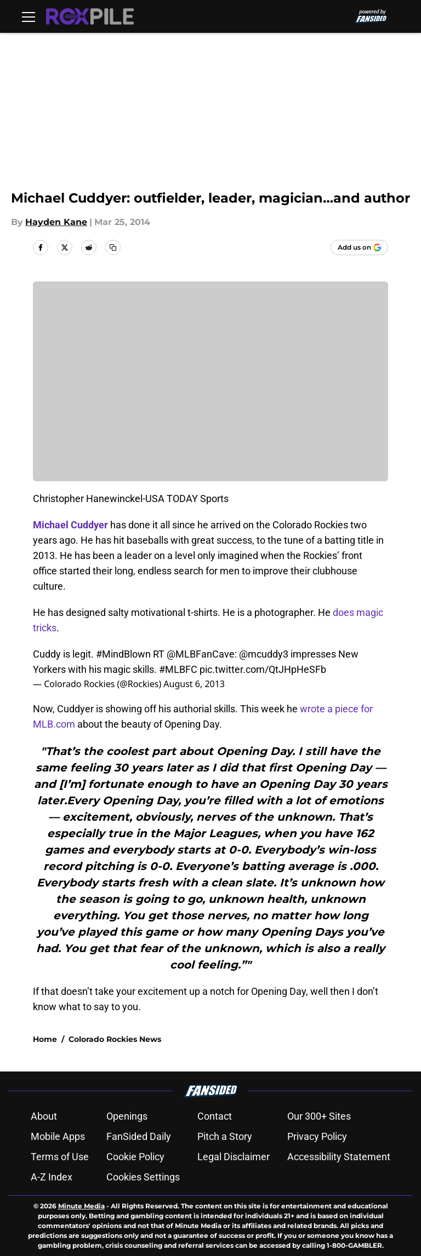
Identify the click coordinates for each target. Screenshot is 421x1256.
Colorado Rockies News (115, 1039)
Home (45, 1039)
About (44, 1116)
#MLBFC (178, 669)
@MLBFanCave (201, 654)
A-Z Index (51, 1177)
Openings (126, 1116)
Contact (214, 1116)
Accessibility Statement (338, 1156)
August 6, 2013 (194, 684)
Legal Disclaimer (233, 1156)
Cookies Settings (143, 1177)
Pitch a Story (224, 1136)
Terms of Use (60, 1156)
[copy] (113, 247)
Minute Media (81, 1206)
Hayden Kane (56, 222)
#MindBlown (123, 654)
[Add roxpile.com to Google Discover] (359, 247)
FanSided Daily (138, 1136)
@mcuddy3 (263, 654)
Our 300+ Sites (319, 1116)
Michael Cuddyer (70, 525)
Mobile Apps (58, 1136)
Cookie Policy (135, 1156)
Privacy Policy (317, 1136)
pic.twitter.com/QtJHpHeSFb (263, 669)
